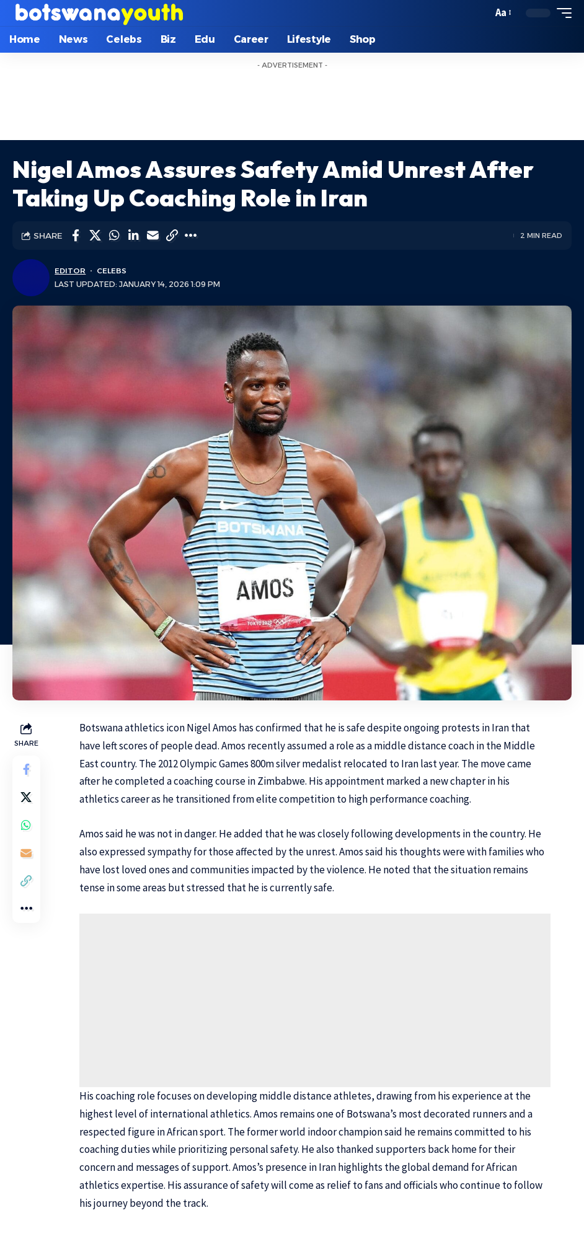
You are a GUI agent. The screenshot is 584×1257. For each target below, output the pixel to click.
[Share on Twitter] (95, 235)
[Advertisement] (292, 103)
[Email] (152, 235)
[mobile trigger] (561, 13)
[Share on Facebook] (75, 235)
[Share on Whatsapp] (114, 235)
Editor (70, 270)
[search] (479, 13)
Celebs (112, 270)
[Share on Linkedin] (133, 235)
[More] (191, 235)
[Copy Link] (171, 235)
